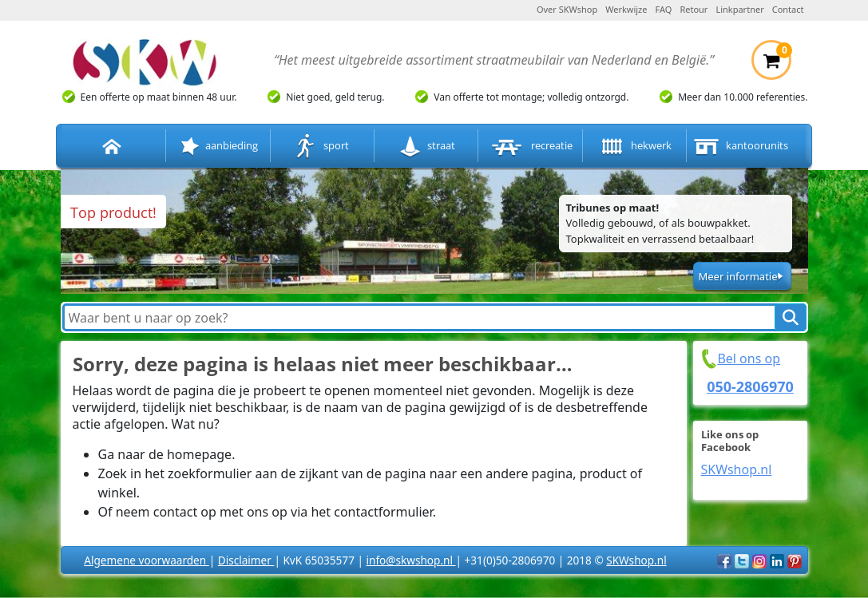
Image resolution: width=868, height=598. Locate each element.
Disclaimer (246, 560)
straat (426, 146)
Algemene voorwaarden (146, 560)
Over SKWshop (567, 9)
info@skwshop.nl (410, 560)
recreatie (531, 146)
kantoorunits (739, 146)
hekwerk (634, 146)
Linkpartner (739, 9)
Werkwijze (626, 9)
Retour (693, 9)
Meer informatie (737, 276)
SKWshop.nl (736, 469)
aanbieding (217, 146)
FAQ (664, 9)
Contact (788, 9)
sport (322, 146)
